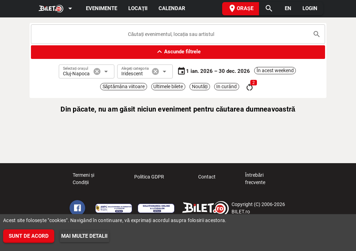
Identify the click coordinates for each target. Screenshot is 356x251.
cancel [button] (97, 71)
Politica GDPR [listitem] (149, 178)
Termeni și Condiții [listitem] (91, 179)
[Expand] (56, 9)
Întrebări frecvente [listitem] (264, 179)
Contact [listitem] (207, 178)
